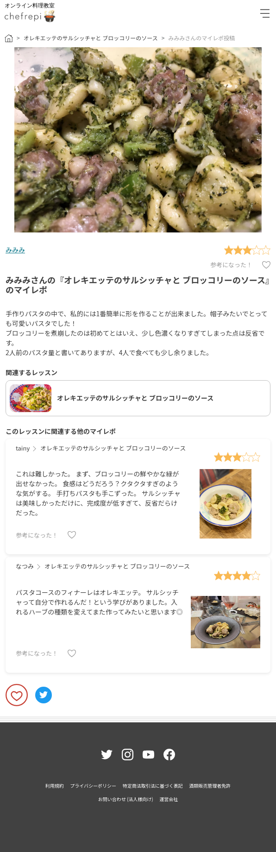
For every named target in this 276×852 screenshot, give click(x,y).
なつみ (25, 566)
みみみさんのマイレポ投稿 (201, 38)
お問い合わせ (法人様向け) (125, 799)
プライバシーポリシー (93, 785)
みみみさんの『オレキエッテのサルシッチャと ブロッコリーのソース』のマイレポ (138, 285)
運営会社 (168, 799)
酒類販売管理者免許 (210, 785)
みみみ (15, 249)
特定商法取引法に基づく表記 (153, 785)
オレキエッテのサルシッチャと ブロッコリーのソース (91, 38)
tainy (23, 448)
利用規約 (54, 785)
